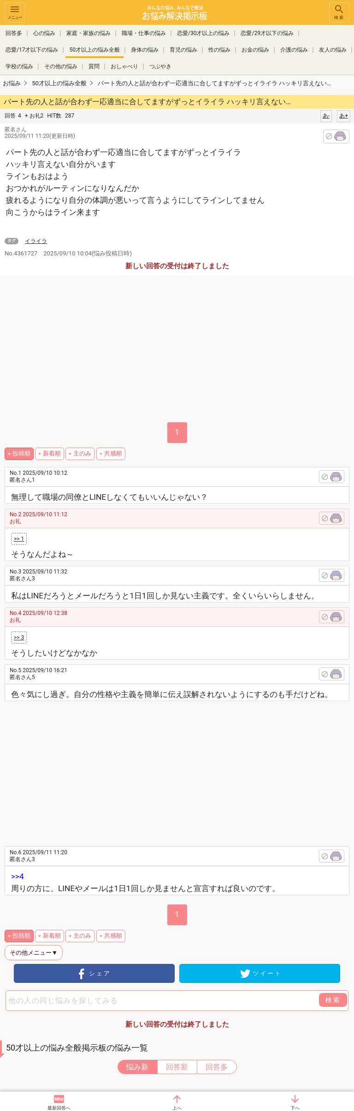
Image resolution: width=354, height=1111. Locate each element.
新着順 (52, 453)
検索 (339, 12)
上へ (177, 1108)
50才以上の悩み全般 (94, 50)
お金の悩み (255, 50)
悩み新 (137, 1067)
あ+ (343, 115)
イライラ (36, 241)
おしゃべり (124, 66)
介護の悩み (294, 50)
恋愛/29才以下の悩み (267, 33)
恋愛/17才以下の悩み (32, 50)
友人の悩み (333, 50)
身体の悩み (145, 50)
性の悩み (219, 50)
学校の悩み (19, 66)
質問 (94, 66)
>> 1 (19, 539)
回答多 (14, 33)
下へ (295, 1108)
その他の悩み (60, 66)
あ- (326, 115)
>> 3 (19, 637)
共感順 (113, 453)
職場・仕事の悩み (144, 33)
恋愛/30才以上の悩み (203, 33)
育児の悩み (183, 50)
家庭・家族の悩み (88, 33)
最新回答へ (59, 1108)
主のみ (82, 453)
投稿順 (21, 453)
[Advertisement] (185, 770)
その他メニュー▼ (34, 952)
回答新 (177, 1067)
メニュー (14, 12)
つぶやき (160, 66)
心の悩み (44, 33)
